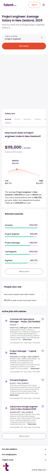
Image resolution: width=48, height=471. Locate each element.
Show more (27, 340)
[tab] (8, 120)
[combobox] (22, 39)
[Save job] (43, 319)
